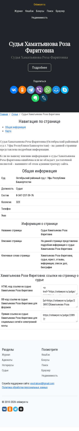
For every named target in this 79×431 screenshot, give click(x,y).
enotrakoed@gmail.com (42, 383)
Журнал (18, 11)
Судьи (15, 114)
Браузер (60, 11)
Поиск (50, 11)
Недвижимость (39, 17)
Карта (8, 131)
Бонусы (40, 11)
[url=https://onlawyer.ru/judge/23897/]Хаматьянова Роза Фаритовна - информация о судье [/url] (59, 303)
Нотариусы (8, 365)
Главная (4, 114)
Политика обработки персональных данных (25, 387)
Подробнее (39, 68)
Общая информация (15, 127)
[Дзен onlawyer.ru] (21, 408)
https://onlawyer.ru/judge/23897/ (59, 317)
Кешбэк (29, 11)
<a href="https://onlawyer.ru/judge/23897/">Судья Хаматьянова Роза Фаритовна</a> (59, 290)
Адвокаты (7, 359)
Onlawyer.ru (39, 4)
